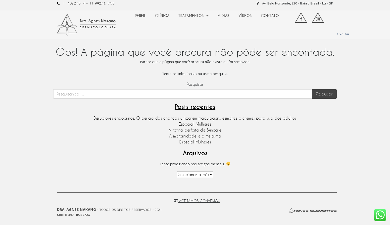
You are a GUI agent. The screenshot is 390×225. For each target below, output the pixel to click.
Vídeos (245, 15)
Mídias (223, 15)
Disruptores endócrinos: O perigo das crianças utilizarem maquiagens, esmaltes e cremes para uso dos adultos (195, 118)
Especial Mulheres (195, 141)
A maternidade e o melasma (195, 136)
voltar (343, 34)
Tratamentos (191, 15)
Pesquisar (195, 84)
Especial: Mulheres (195, 124)
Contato (270, 15)
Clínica (162, 15)
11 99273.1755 (102, 3)
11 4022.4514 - (75, 3)
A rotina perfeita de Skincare (195, 130)
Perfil (140, 15)
